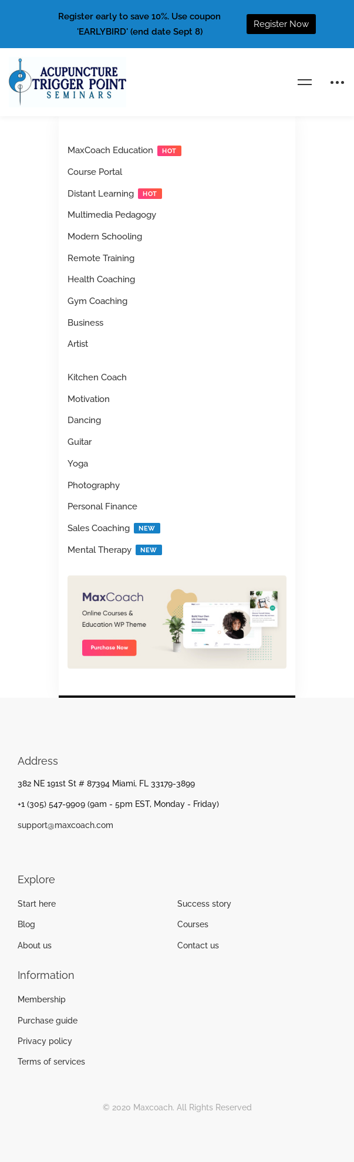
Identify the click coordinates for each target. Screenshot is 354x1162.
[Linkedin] (72, 852)
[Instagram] (54, 852)
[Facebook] (17, 852)
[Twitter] (35, 852)
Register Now (281, 24)
